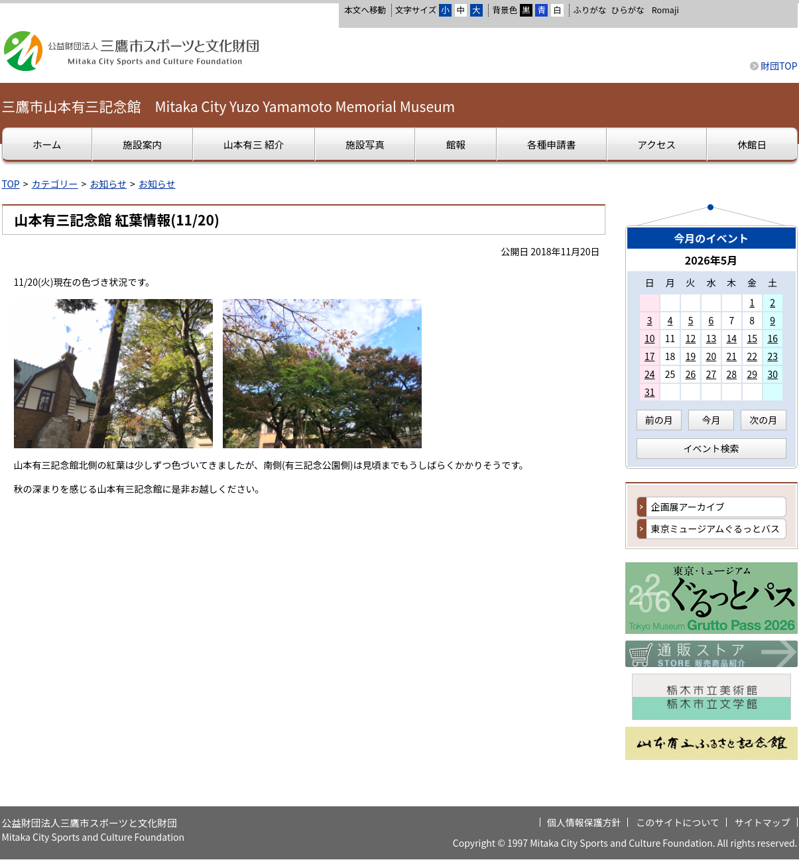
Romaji (665, 10)
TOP (11, 183)
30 (772, 374)
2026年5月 (711, 260)
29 (752, 374)
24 (650, 374)
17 (650, 356)
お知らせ (108, 183)
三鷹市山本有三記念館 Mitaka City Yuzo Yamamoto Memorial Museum (229, 106)
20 (711, 356)
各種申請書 (551, 144)
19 (691, 356)
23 (772, 356)
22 (752, 356)
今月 (711, 419)
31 (650, 392)
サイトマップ (762, 822)
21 (732, 356)
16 (772, 338)
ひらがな (628, 10)
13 (711, 338)
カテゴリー (55, 183)
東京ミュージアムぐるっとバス (715, 528)
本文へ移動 (365, 9)
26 (691, 374)
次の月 (763, 419)
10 (650, 338)
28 (732, 374)
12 (691, 338)
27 (711, 374)
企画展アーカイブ (688, 506)
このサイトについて (677, 822)
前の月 (659, 419)
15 (752, 338)
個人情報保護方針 (584, 822)
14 (732, 338)
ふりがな (589, 9)
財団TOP (779, 65)
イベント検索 (711, 448)
